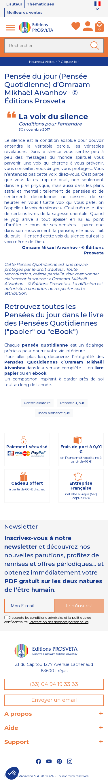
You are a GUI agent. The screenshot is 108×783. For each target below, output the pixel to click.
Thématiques (41, 4)
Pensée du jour (72, 403)
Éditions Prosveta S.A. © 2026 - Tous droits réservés (46, 776)
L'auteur (14, 4)
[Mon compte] (88, 27)
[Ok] (95, 45)
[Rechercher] (54, 45)
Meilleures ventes (25, 12)
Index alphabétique (54, 413)
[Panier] (99, 27)
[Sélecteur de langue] (97, 7)
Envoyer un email (54, 700)
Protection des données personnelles (58, 622)
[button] (12, 773)
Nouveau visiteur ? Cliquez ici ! (54, 61)
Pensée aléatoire (37, 403)
